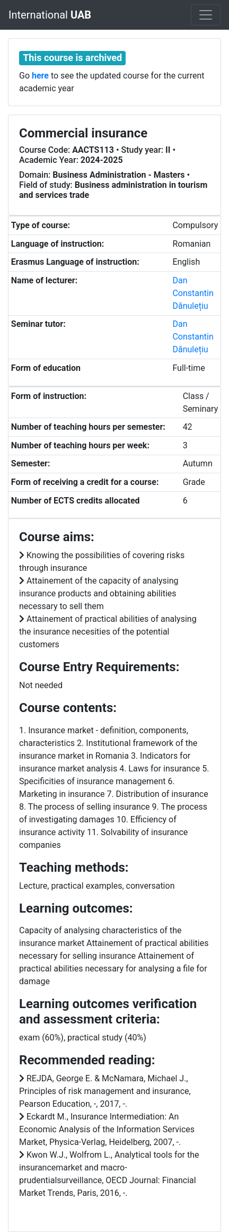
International (49, 14)
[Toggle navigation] (206, 14)
